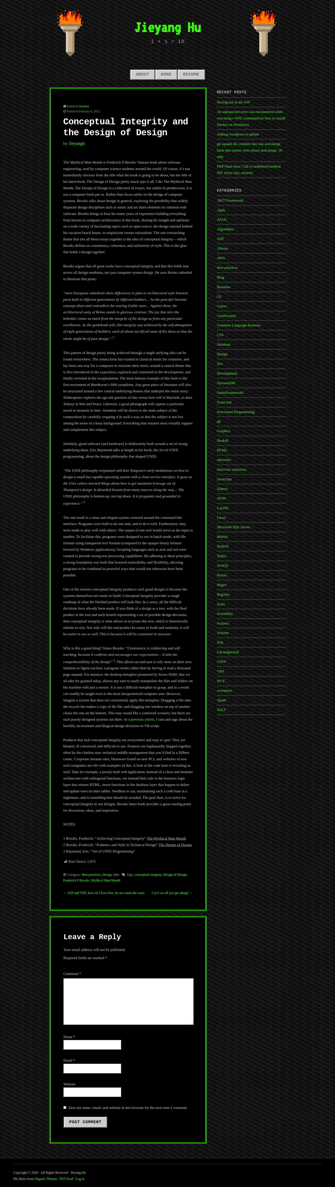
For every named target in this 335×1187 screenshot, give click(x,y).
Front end (224, 402)
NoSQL (223, 565)
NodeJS (223, 546)
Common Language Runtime (238, 325)
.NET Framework (230, 200)
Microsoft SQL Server (233, 527)
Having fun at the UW (233, 102)
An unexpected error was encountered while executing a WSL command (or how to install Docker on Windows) (251, 118)
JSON (221, 498)
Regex (221, 585)
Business (223, 287)
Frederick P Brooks (76, 880)
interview (224, 460)
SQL (220, 642)
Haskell (222, 440)
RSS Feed (66, 1179)
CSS (220, 335)
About (142, 74)
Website (69, 1084)
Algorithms (225, 229)
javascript (224, 479)
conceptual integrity (148, 874)
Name (69, 1037)
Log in (80, 1179)
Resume (191, 74)
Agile (221, 210)
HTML (222, 450)
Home (166, 74)
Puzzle (222, 575)
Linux (221, 517)
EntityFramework (230, 392)
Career (222, 306)
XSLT (221, 710)
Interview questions (231, 469)
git (219, 421)
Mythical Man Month (105, 880)
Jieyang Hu (167, 27)
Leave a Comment (78, 106)
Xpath (221, 700)
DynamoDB (226, 383)
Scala (221, 604)
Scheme (223, 633)
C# (219, 296)
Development (227, 373)
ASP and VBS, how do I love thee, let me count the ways (105, 893)
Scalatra (223, 623)
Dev (116, 874)
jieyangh (77, 143)
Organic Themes (46, 1179)
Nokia (221, 556)
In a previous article (139, 719)
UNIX (221, 661)
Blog (220, 277)
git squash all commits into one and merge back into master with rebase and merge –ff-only (250, 150)
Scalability (225, 613)
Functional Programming (235, 412)
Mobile (222, 536)
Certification (226, 316)
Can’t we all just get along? (170, 893)
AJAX (221, 219)
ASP (220, 239)
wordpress (224, 690)
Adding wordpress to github (238, 134)
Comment (72, 973)
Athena (222, 248)
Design (107, 874)
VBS (220, 671)
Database (224, 344)
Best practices (91, 874)
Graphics (224, 431)
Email (69, 1060)
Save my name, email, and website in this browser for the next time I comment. (128, 1107)
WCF (221, 681)
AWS (221, 258)
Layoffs (222, 508)
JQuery (222, 488)
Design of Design (175, 874)
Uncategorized (228, 652)
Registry (223, 594)
